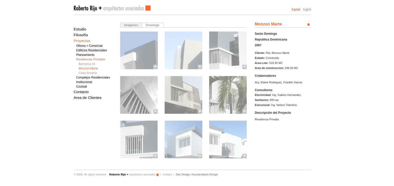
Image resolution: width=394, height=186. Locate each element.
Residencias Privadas (90, 59)
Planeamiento (85, 55)
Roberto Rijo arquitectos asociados (112, 8)
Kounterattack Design (204, 174)
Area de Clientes (88, 97)
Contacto (81, 92)
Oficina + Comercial (89, 46)
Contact (167, 174)
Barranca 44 (87, 64)
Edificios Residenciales (91, 50)
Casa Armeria (88, 73)
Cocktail (81, 86)
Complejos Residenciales (93, 77)
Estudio (80, 29)
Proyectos (82, 41)
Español (296, 9)
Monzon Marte (88, 68)
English (307, 9)
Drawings (152, 25)
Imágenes (131, 25)
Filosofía (81, 35)
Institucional (84, 82)
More (139, 50)
